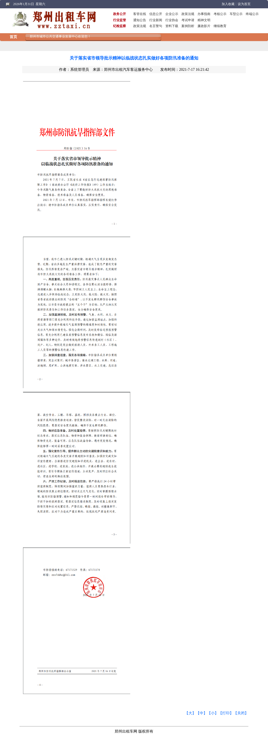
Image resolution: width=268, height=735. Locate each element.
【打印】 (225, 713)
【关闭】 (240, 713)
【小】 (212, 713)
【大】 (190, 713)
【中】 (201, 713)
